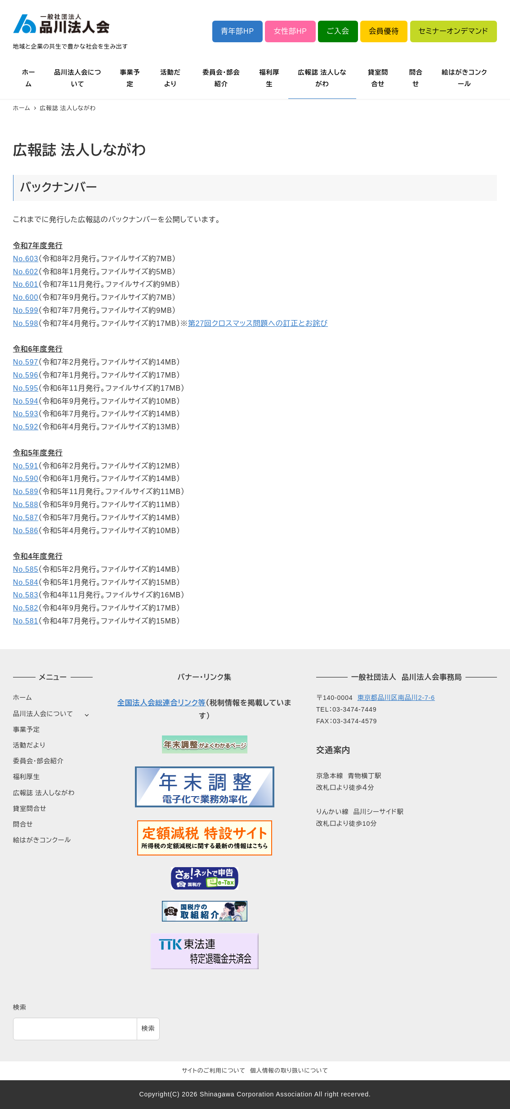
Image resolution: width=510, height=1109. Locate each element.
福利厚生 (26, 776)
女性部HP (290, 31)
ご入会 (338, 31)
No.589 (25, 491)
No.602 (25, 272)
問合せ (23, 824)
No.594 (25, 401)
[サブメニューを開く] (86, 714)
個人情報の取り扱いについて (289, 1070)
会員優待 (384, 31)
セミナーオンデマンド (453, 31)
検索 (20, 1007)
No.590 (25, 478)
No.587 (25, 517)
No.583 (25, 595)
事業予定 (26, 729)
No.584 (25, 582)
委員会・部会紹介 (38, 761)
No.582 (25, 608)
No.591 (25, 466)
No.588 (25, 504)
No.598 (25, 323)
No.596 (25, 375)
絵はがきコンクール (42, 840)
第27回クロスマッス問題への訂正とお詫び (258, 323)
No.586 (25, 530)
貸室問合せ (30, 808)
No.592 (25, 427)
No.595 (25, 388)
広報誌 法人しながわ (44, 793)
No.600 (25, 297)
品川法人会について (43, 713)
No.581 (25, 621)
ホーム (22, 697)
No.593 (25, 414)
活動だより (29, 745)
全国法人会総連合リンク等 (161, 703)
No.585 (25, 569)
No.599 (25, 310)
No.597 (25, 362)
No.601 (25, 284)
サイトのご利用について (214, 1070)
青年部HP (237, 31)
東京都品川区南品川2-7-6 (396, 697)
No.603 (25, 259)
